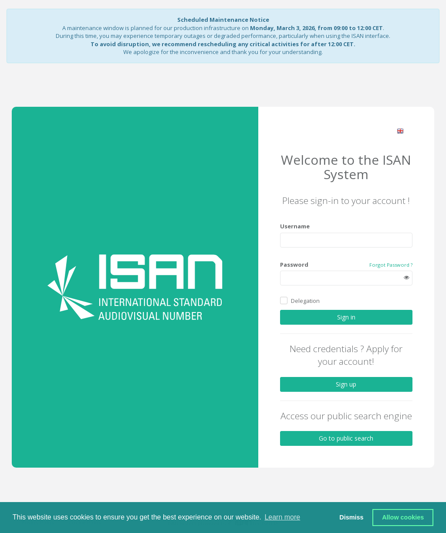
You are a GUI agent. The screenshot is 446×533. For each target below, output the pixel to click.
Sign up (346, 384)
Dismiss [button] (351, 517)
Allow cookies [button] (403, 517)
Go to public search (346, 438)
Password (294, 264)
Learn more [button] (282, 517)
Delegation (305, 301)
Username (295, 226)
